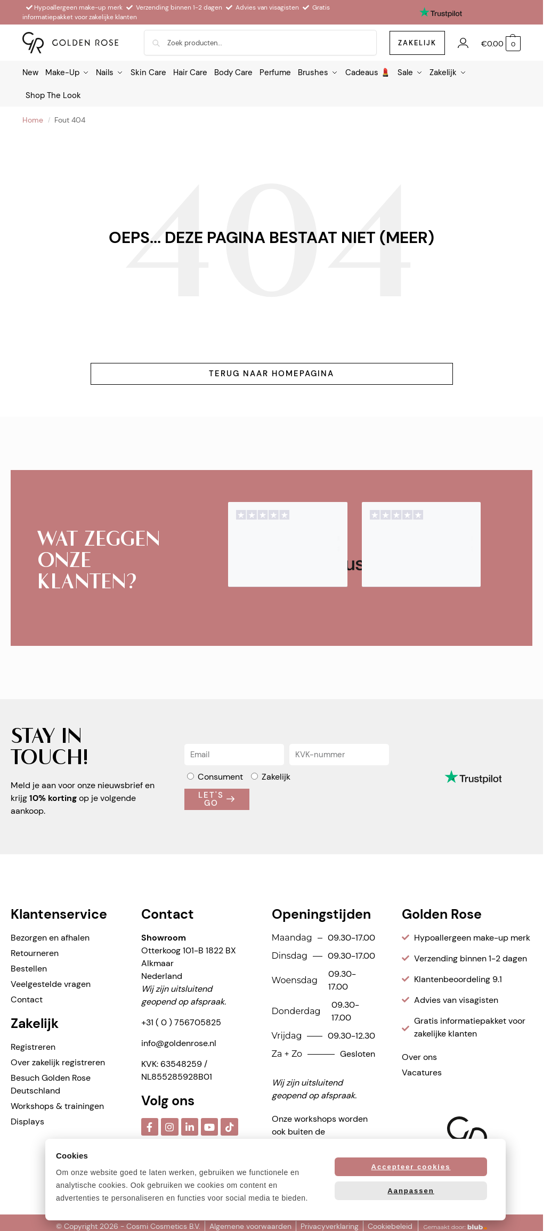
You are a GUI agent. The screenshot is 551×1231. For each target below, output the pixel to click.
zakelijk (417, 42)
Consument (220, 774)
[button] (501, 44)
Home (32, 117)
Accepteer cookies (411, 1167)
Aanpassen (410, 1191)
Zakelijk (276, 774)
